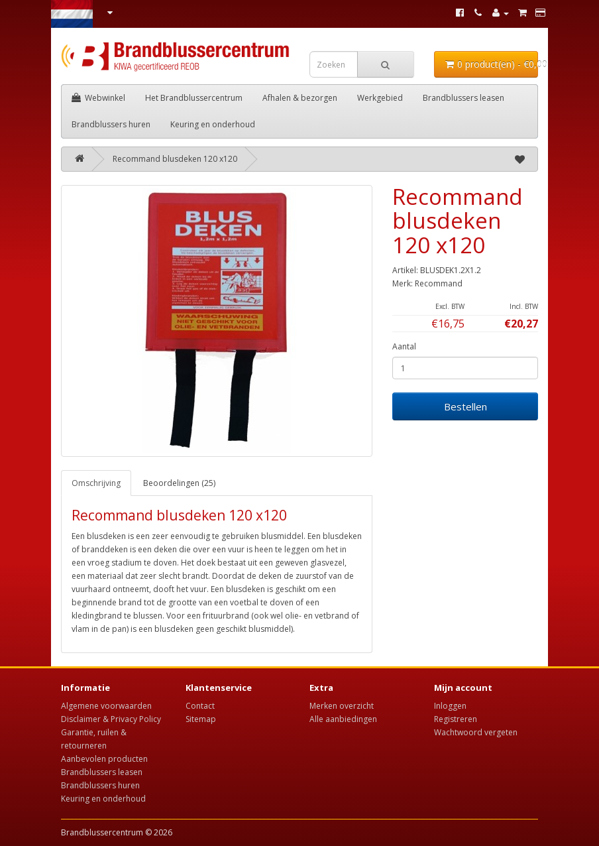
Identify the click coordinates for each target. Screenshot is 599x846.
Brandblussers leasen (463, 97)
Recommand (439, 283)
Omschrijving (96, 483)
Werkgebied (380, 97)
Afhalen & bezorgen (299, 97)
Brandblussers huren (111, 124)
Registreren (455, 719)
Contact (200, 705)
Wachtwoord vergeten (475, 732)
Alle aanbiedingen (343, 719)
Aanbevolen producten (104, 758)
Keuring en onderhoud (212, 124)
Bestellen (465, 406)
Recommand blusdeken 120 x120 (175, 158)
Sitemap (201, 719)
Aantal (404, 346)
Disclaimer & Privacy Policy (111, 719)
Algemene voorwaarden (106, 705)
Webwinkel (98, 97)
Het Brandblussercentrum (194, 97)
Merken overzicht (341, 705)
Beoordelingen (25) (179, 483)
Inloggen (450, 705)
